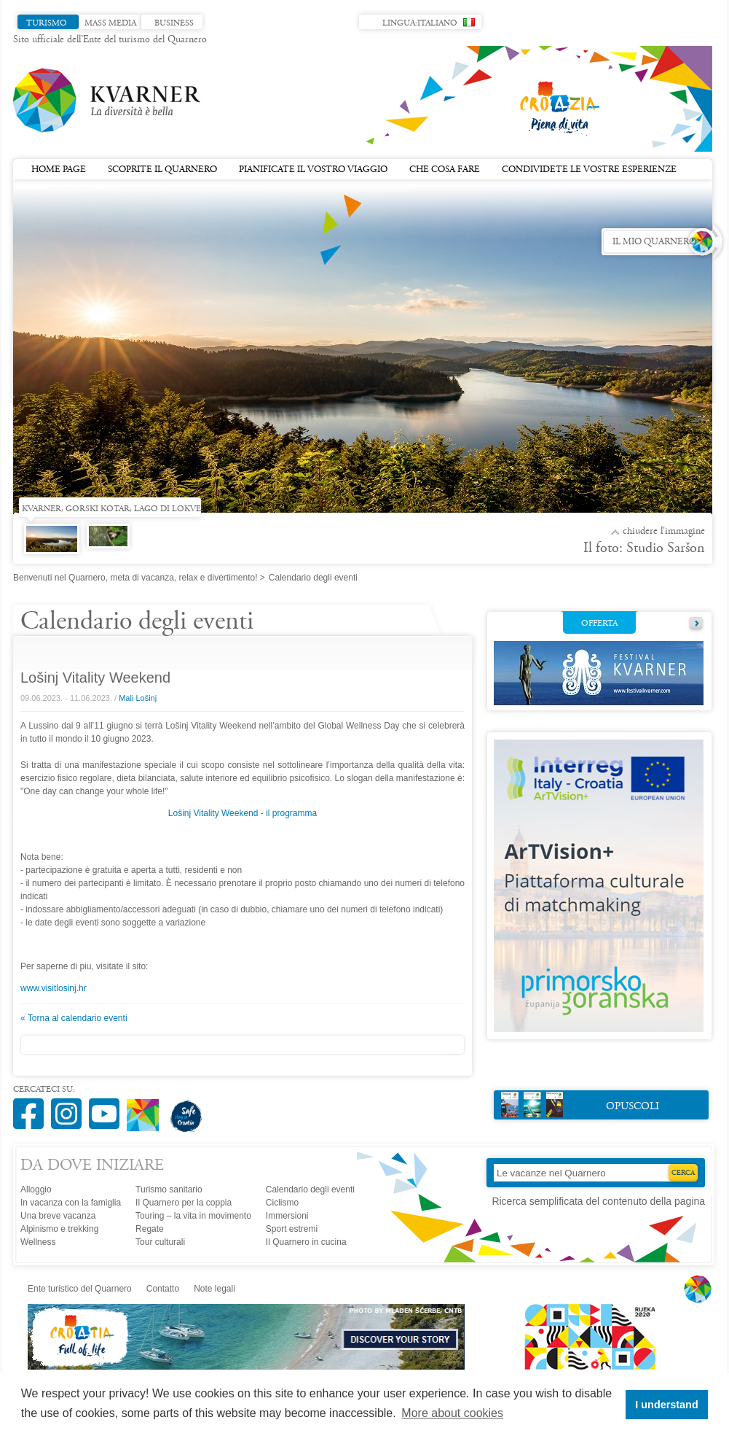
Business (174, 23)
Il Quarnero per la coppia (183, 1203)
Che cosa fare (444, 170)
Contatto (162, 1289)
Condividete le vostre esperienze (589, 170)
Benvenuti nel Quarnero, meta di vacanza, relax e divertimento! (135, 578)
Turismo (46, 23)
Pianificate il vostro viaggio (313, 170)
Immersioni (287, 1216)
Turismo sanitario (168, 1189)
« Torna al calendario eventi (73, 1018)
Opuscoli (580, 1104)
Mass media (110, 23)
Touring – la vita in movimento (193, 1216)
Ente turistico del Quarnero (80, 1289)
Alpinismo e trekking (59, 1229)
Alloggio (36, 1189)
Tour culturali (160, 1242)
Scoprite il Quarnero (162, 170)
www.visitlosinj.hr (53, 988)
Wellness (37, 1242)
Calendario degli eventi (310, 1189)
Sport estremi (292, 1229)
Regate (149, 1229)
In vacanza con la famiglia (70, 1203)
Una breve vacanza (57, 1216)
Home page (58, 170)
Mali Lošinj (138, 698)
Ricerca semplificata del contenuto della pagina (598, 1201)
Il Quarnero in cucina (306, 1242)
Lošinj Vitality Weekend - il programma (242, 813)
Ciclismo (282, 1203)
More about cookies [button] (452, 1413)
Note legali (214, 1289)
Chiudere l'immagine (664, 531)
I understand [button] (666, 1404)
